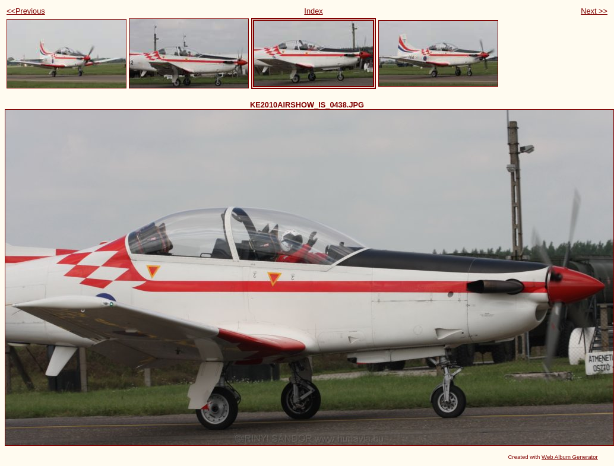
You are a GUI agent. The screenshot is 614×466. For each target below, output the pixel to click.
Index (313, 11)
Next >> (594, 11)
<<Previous (26, 11)
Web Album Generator (570, 457)
